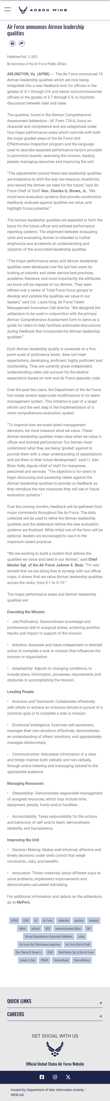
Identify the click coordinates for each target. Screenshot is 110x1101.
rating (81, 936)
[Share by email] (22, 43)
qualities (79, 920)
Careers (15, 1014)
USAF (26, 920)
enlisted (36, 928)
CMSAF (44, 960)
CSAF (50, 952)
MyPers (23, 902)
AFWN (14, 920)
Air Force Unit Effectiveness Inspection (40, 944)
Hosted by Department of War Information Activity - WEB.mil (48, 1092)
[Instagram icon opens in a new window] (55, 1077)
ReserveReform (82, 960)
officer (22, 928)
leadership (63, 920)
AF (36, 920)
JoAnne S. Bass (27, 960)
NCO (47, 928)
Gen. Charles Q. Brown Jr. (29, 952)
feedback (93, 920)
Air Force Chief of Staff (78, 944)
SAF (89, 928)
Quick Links (19, 1001)
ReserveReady (61, 960)
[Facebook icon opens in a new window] (41, 1077)
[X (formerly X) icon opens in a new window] (68, 1077)
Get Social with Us (55, 1036)
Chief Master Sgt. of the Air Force (76, 952)
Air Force (48, 920)
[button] (8, 10)
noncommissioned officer (68, 928)
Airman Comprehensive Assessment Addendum (48, 936)
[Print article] (13, 43)
